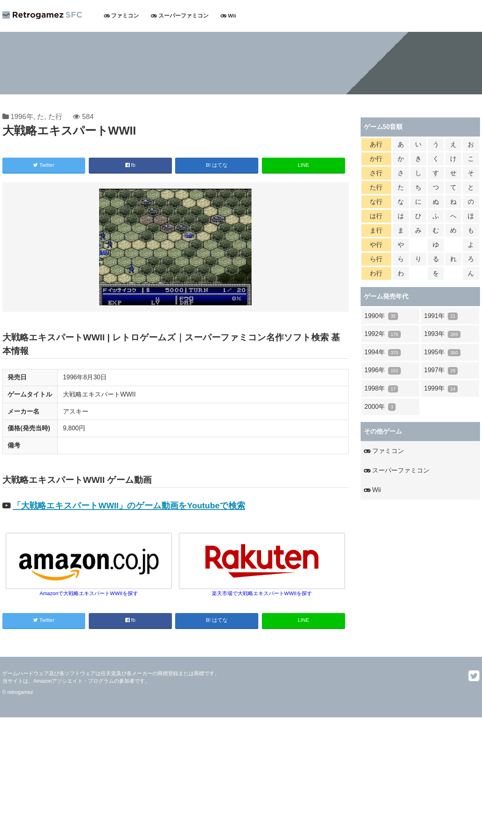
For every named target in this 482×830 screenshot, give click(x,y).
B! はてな (217, 165)
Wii (228, 16)
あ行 (376, 144)
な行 (376, 201)
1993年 (442, 334)
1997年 (441, 370)
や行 (376, 244)
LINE (303, 165)
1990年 (381, 316)
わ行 (376, 273)
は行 (376, 216)
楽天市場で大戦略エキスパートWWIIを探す (262, 590)
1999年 (441, 389)
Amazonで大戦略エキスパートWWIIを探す (89, 590)
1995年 (442, 352)
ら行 (376, 259)
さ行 (376, 173)
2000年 (380, 407)
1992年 (383, 334)
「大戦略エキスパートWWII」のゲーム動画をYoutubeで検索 (129, 505)
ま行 (376, 230)
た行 (55, 117)
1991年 (441, 316)
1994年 (383, 352)
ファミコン (121, 16)
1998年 (381, 389)
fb (130, 165)
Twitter (43, 165)
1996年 (21, 117)
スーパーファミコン (180, 16)
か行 (376, 158)
